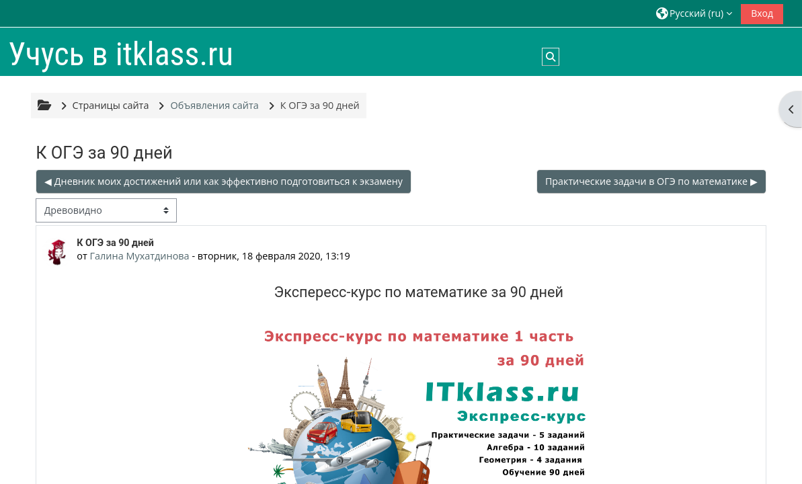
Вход (762, 13)
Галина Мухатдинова (140, 255)
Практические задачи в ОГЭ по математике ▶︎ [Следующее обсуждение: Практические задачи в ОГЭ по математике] (651, 181)
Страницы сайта (111, 105)
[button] (694, 13)
